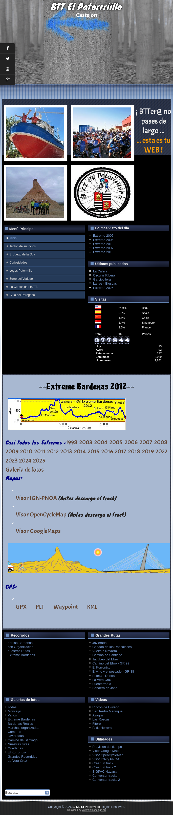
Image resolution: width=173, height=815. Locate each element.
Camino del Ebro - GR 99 (110, 663)
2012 (53, 451)
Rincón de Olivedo (105, 707)
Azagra (97, 715)
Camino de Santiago (107, 655)
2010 (26, 451)
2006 (131, 442)
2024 (25, 460)
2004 (100, 442)
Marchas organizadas (23, 728)
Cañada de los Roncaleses (112, 647)
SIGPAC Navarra (104, 771)
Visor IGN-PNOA (36, 498)
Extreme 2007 (103, 248)
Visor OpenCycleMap (41, 514)
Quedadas (15, 748)
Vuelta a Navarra (104, 651)
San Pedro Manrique (107, 711)
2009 (12, 451)
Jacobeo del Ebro (105, 659)
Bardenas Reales (20, 724)
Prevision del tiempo (107, 747)
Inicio (13, 238)
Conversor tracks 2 (106, 780)
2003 (85, 442)
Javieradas (16, 736)
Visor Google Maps (106, 751)
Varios (12, 715)
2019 (148, 451)
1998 (71, 442)
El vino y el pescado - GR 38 (113, 671)
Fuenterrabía (101, 684)
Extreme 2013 (103, 244)
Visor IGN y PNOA (105, 759)
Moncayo (14, 711)
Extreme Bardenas (21, 655)
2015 (93, 451)
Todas (12, 707)
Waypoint (65, 606)
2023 (12, 460)
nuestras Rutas (19, 651)
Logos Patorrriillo (21, 270)
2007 (146, 442)
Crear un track (102, 763)
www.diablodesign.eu (94, 810)
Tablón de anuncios (23, 246)
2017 (120, 451)
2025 (39, 460)
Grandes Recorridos (22, 756)
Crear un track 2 (104, 767)
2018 (134, 451)
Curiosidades (18, 262)
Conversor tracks (104, 775)
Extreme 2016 (103, 252)
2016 (107, 451)
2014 (80, 451)
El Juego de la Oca (22, 254)
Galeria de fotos (25, 469)
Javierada (99, 643)
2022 (161, 451)
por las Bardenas (20, 643)
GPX (21, 606)
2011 (39, 451)
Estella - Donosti (104, 676)
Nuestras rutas (18, 744)
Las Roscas (101, 719)
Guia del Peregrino (22, 295)
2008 (160, 442)
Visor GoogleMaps (38, 531)
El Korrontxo (101, 667)
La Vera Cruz (102, 680)
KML (92, 606)
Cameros (14, 732)
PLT (40, 606)
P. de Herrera (102, 728)
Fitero (96, 724)
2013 (66, 451)
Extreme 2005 (103, 235)
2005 (116, 442)
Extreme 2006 (103, 240)
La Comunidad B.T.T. (24, 287)
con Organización (20, 647)
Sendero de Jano (104, 688)
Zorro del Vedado (21, 279)
